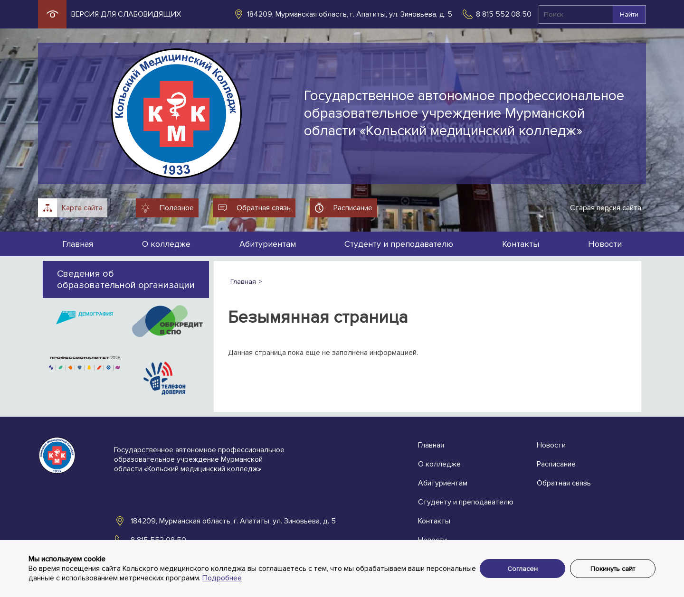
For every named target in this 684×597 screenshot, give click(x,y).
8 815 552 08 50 (504, 14)
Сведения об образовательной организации (126, 279)
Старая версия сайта (605, 208)
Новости (605, 244)
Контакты (520, 244)
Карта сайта (82, 208)
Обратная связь (264, 208)
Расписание (352, 208)
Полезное (177, 208)
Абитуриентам (267, 244)
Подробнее (222, 578)
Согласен (522, 569)
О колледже (166, 244)
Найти (629, 14)
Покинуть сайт (612, 569)
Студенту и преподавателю (398, 244)
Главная (77, 244)
